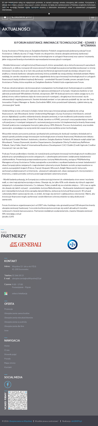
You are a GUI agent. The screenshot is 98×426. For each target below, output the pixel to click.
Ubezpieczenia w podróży (15, 322)
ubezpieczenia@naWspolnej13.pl (26, 278)
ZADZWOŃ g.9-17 (22, 17)
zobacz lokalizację (19, 293)
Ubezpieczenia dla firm (14, 326)
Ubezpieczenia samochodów (16, 313)
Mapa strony (9, 363)
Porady (7, 358)
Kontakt (8, 367)
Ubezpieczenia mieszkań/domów (18, 317)
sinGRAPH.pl (76, 421)
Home (7, 345)
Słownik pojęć (10, 354)
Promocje (8, 309)
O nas (7, 350)
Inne (6, 330)
